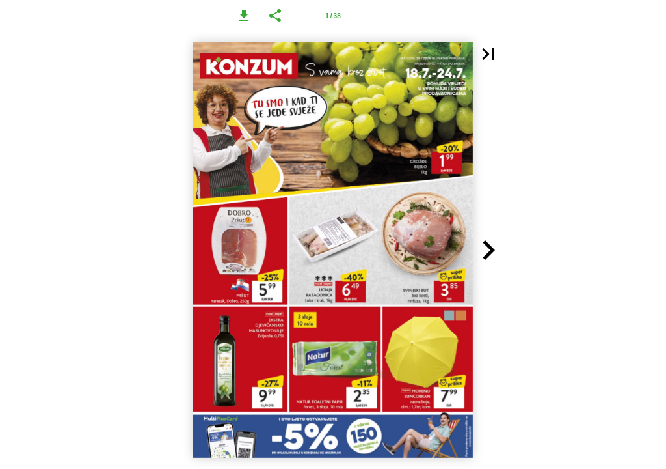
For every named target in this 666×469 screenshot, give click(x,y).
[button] (244, 15)
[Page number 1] (333, 15)
